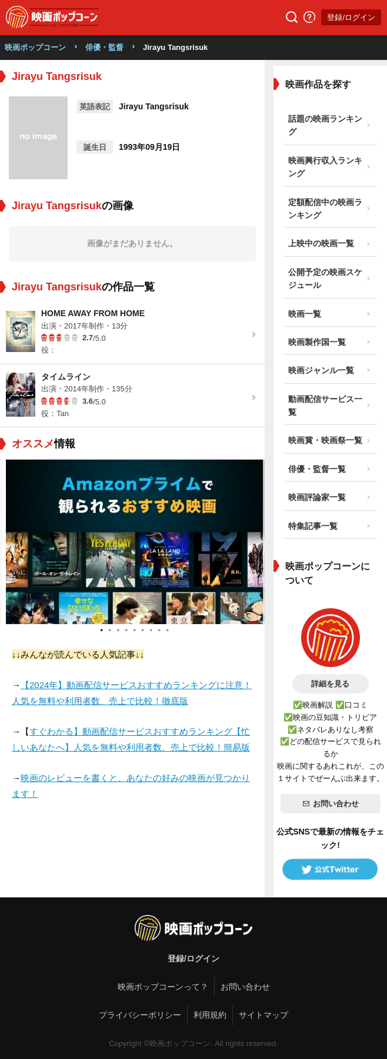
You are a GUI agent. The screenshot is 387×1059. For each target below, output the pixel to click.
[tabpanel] (133, 542)
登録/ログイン (351, 17)
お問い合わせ (330, 803)
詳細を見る (330, 683)
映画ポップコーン (35, 47)
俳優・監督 (104, 47)
